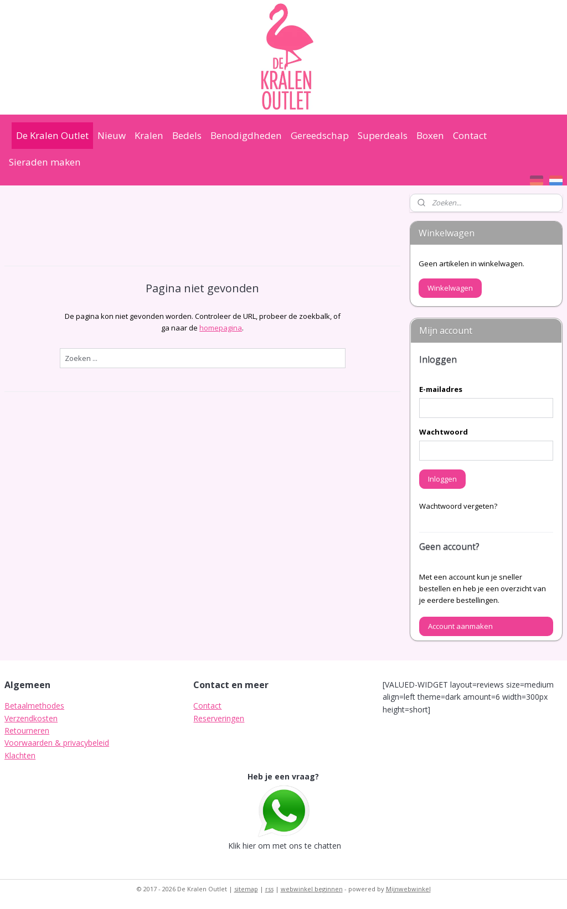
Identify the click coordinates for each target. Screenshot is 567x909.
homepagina (220, 328)
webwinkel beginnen (312, 889)
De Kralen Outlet (52, 135)
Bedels (187, 135)
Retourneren (26, 730)
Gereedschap (320, 135)
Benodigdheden (246, 135)
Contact (470, 135)
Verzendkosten (31, 718)
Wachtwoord (443, 432)
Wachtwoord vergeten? (458, 506)
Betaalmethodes (34, 705)
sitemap (246, 889)
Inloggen (442, 479)
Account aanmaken (460, 626)
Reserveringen (218, 718)
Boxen (430, 135)
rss (269, 889)
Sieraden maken (45, 162)
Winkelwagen (450, 288)
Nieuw (111, 135)
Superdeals (383, 135)
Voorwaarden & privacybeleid (56, 742)
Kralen (149, 135)
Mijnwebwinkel (408, 889)
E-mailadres (440, 389)
